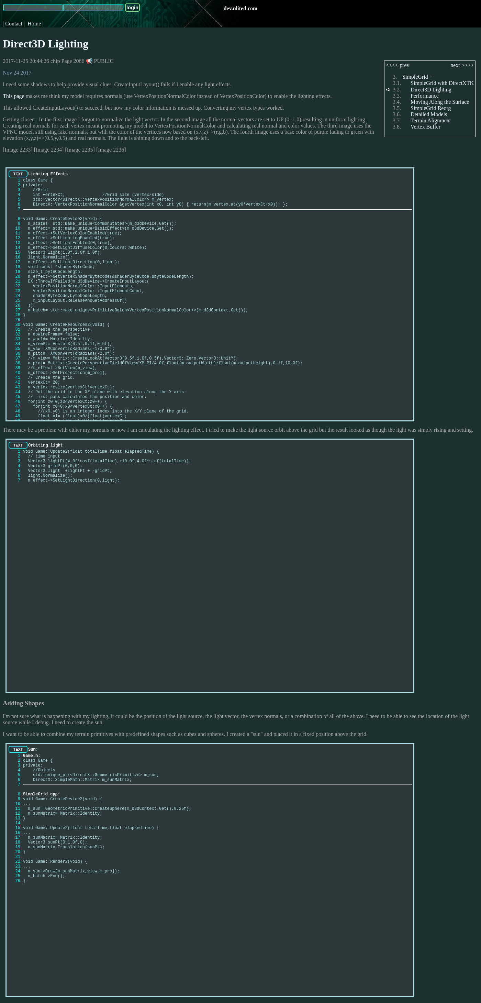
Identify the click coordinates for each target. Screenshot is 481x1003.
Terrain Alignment (431, 120)
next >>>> (462, 65)
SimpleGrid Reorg (431, 108)
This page (13, 96)
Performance (425, 96)
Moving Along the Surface (440, 102)
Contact (13, 23)
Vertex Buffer (425, 127)
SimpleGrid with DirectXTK (442, 83)
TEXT (18, 174)
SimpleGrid (415, 77)
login (132, 7)
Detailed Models (429, 114)
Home (34, 23)
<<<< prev (398, 65)
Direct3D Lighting (45, 43)
